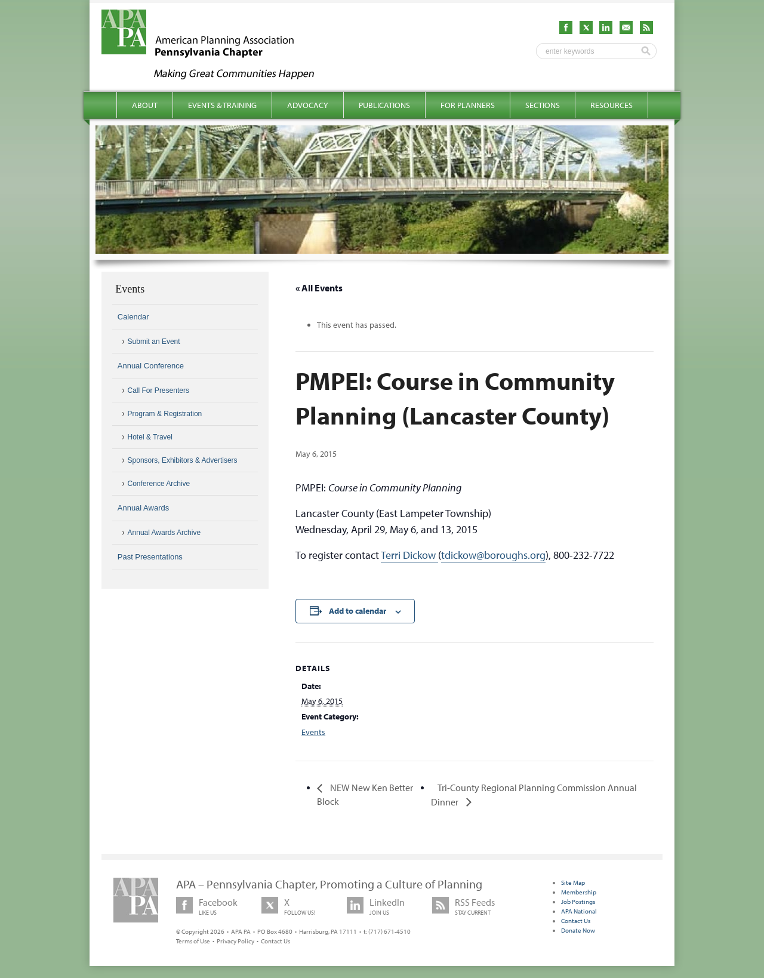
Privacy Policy (235, 941)
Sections (542, 105)
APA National (579, 911)
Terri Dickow (409, 555)
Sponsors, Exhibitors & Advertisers (183, 460)
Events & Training (222, 105)
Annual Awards (144, 507)
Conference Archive (159, 483)
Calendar (133, 316)
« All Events (319, 288)
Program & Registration (165, 414)
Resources (611, 105)
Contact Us (275, 941)
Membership (578, 892)
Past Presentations (150, 556)
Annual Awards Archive (164, 532)
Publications (384, 105)
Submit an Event (154, 341)
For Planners (467, 105)
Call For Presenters (158, 390)
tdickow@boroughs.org (493, 555)
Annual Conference (151, 365)
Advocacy (307, 105)
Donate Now (578, 930)
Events (313, 732)
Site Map (573, 882)
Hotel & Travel (150, 437)
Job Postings (578, 901)
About (145, 105)
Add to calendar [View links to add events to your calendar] (357, 610)
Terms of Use (193, 941)
